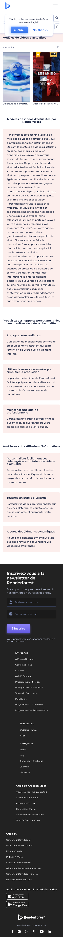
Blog (22, 735)
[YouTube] (42, 932)
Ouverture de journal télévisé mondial (22, 103)
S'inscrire (18, 628)
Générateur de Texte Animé (30, 814)
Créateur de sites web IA (18, 862)
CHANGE (19, 29)
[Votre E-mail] (31, 614)
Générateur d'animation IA (19, 845)
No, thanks (40, 30)
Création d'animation (27, 797)
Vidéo (23, 749)
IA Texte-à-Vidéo (14, 857)
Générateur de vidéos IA (18, 840)
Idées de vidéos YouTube (19, 879)
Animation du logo (26, 803)
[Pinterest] (26, 932)
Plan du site (21, 699)
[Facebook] (13, 932)
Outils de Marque (28, 730)
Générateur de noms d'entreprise (23, 868)
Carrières (19, 670)
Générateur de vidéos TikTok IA (22, 874)
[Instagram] (19, 932)
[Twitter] (34, 932)
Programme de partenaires (29, 704)
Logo (22, 755)
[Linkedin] (49, 932)
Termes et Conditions (26, 693)
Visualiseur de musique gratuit (31, 792)
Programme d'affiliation (27, 682)
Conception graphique (31, 761)
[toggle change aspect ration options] (57, 26)
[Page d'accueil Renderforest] (8, 6)
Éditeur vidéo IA (14, 851)
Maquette (25, 772)
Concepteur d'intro (26, 809)
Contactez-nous (23, 664)
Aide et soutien (23, 676)
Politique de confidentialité (29, 687)
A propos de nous (24, 659)
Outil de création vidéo (28, 820)
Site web (24, 766)
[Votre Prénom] (31, 602)
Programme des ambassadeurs (31, 710)
